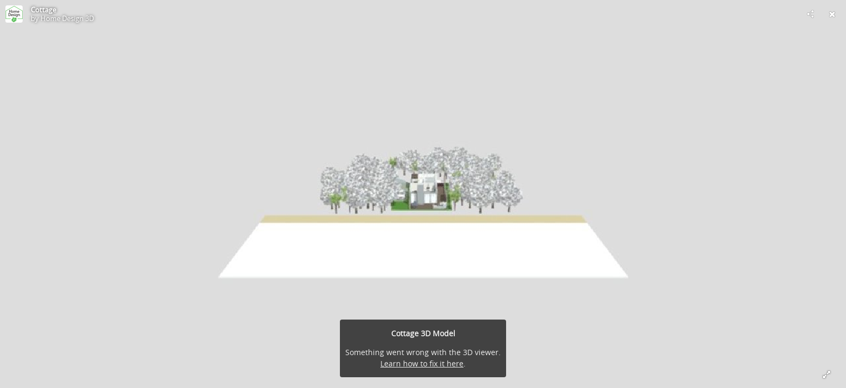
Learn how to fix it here (421, 363)
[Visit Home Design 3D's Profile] (14, 14)
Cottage (43, 10)
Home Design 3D (67, 18)
